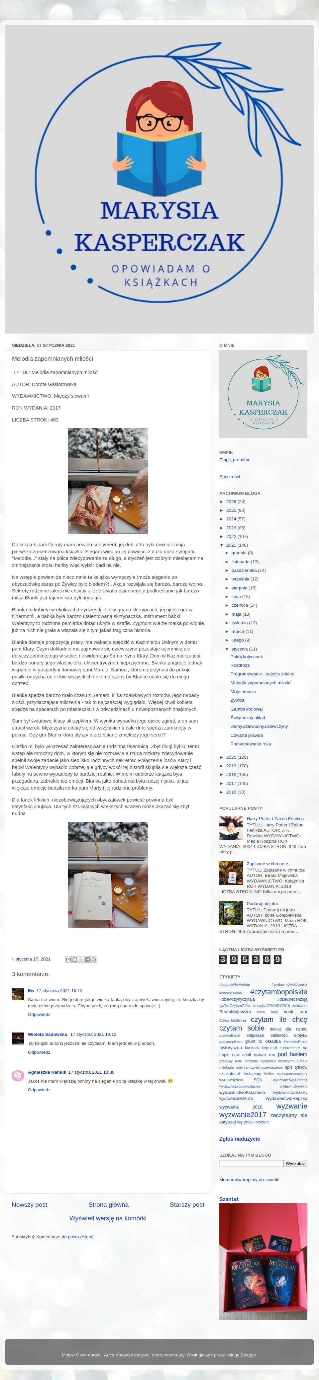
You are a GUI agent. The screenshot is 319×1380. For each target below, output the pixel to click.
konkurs (252, 1047)
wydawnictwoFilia (293, 1086)
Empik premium (235, 459)
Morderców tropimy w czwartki (249, 1179)
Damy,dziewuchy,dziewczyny (259, 726)
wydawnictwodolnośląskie (239, 1086)
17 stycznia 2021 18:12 (93, 1034)
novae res (264, 1054)
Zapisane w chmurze (267, 863)
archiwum (299, 1006)
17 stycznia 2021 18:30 (91, 1072)
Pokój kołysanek (247, 656)
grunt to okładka (263, 1041)
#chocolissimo (230, 993)
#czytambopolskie (278, 992)
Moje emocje (243, 691)
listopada (241, 561)
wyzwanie (291, 1106)
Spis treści (229, 476)
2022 (232, 536)
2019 (232, 765)
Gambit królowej (247, 709)
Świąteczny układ (248, 717)
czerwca (240, 605)
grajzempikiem (231, 1041)
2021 (232, 545)
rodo (238, 1061)
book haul (267, 1012)
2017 (232, 783)
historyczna (230, 1047)
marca (238, 631)
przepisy (226, 1061)
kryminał (269, 1047)
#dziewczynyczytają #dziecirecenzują (263, 999)
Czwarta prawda (247, 735)
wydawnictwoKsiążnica (242, 1092)
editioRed (278, 1035)
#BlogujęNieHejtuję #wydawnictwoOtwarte (263, 984)
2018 (232, 774)
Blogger (248, 1354)
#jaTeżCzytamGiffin (234, 1006)
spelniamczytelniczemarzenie (259, 1067)
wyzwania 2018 (241, 1107)
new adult (241, 1054)
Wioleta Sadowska (48, 1034)
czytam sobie (242, 1028)
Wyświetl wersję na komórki (108, 1218)
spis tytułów (296, 1067)
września (241, 578)
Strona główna (108, 1204)
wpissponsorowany (292, 1074)
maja (237, 614)
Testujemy (252, 1073)
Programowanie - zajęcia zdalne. (263, 673)
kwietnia (240, 622)
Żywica (238, 700)
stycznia (240, 649)
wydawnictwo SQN (241, 1080)
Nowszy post (29, 1204)
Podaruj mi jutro (262, 903)
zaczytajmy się (288, 1115)
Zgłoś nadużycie (239, 1139)
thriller (269, 1074)
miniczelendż (289, 1048)
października (245, 570)
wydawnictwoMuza (236, 1098)
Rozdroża (240, 665)
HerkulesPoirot (295, 1041)
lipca (237, 596)
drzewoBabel (229, 1035)
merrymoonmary (168, 1354)
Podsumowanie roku (251, 743)
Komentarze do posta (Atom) (65, 1236)
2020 (232, 757)
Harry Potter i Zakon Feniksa (275, 818)
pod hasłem (292, 1054)
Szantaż (229, 1199)
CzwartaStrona (232, 1020)
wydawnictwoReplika (286, 1098)
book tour (295, 1011)
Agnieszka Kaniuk (47, 1072)
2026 (232, 501)
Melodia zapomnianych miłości (261, 682)
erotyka (300, 1035)
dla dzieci (296, 1029)
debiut (275, 1029)
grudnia (240, 552)
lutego (238, 640)
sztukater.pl (229, 1073)
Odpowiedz (39, 1014)
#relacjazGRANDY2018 (271, 1006)
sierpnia (240, 587)
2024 (232, 518)
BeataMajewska (235, 1011)
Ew (31, 990)
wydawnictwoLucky (290, 1092)
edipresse (255, 1035)
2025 (232, 510)
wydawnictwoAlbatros (290, 1080)
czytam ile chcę (279, 1019)
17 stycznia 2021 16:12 (60, 990)
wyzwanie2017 (242, 1115)
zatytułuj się (231, 1121)
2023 (232, 527)
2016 (232, 792)
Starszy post (187, 1204)
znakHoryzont (256, 1122)
